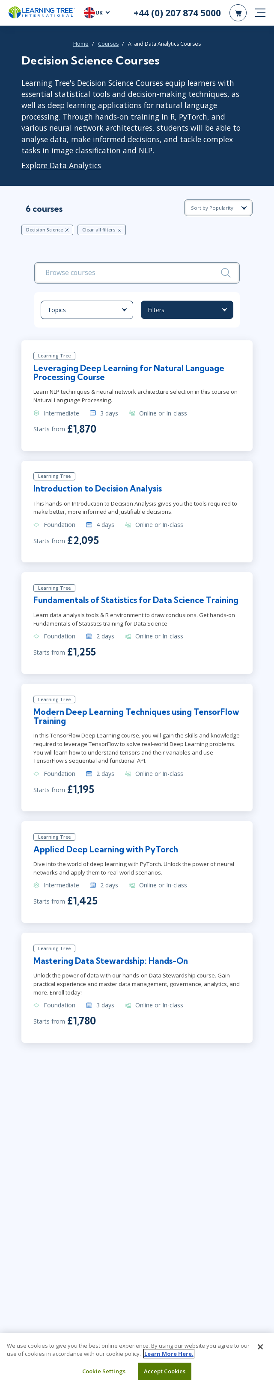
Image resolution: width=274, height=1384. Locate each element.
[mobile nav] (260, 13)
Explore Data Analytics (61, 165)
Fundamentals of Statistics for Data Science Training (121, 607)
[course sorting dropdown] (218, 207)
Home (81, 43)
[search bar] (137, 273)
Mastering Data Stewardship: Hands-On (112, 974)
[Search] (225, 272)
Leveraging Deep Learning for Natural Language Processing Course (131, 373)
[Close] (260, 1350)
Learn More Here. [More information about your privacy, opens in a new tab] (169, 1357)
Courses (108, 43)
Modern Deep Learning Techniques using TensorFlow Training (115, 727)
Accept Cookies (165, 1374)
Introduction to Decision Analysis (99, 490)
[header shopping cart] (238, 12)
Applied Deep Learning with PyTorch (107, 862)
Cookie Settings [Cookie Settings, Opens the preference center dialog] (103, 1374)
